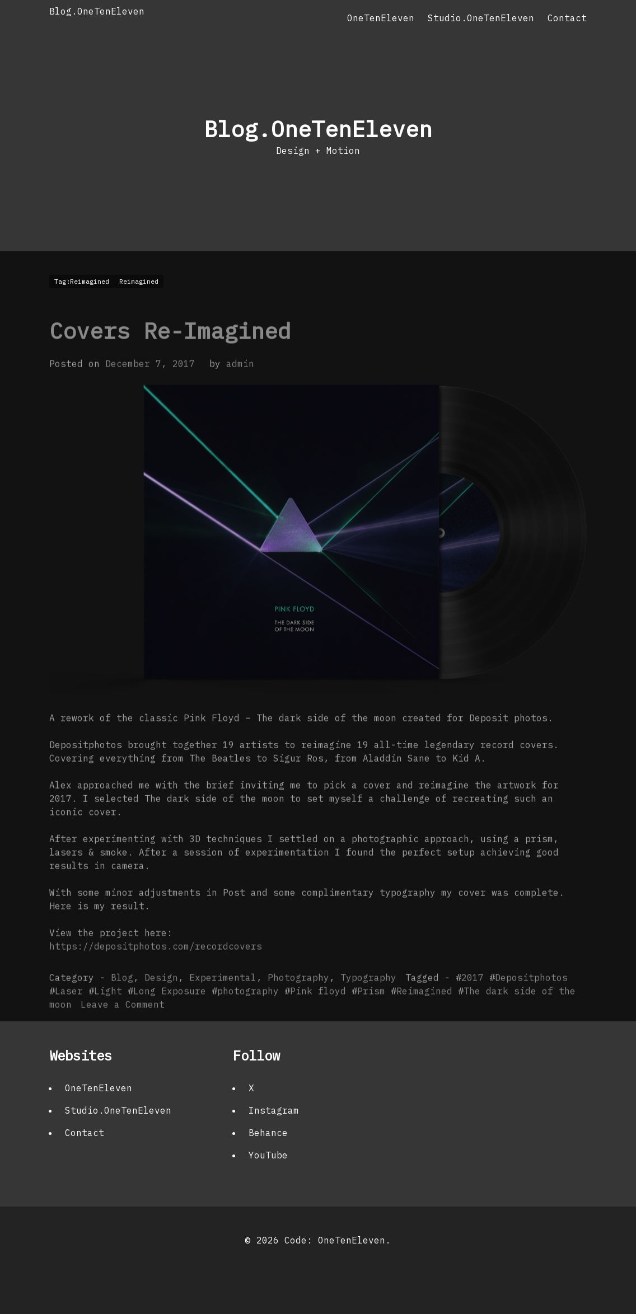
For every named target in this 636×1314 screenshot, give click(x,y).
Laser (69, 1010)
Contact (567, 18)
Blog (122, 996)
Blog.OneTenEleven (96, 11)
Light (108, 1010)
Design (161, 996)
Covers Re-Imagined (170, 349)
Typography (368, 996)
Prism (371, 1010)
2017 (472, 996)
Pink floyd (318, 1010)
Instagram (274, 1110)
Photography (298, 996)
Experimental (222, 996)
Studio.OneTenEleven (481, 18)
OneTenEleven (380, 18)
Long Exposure (169, 1010)
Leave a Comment (123, 1023)
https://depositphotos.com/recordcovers (155, 965)
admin (240, 382)
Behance (268, 1132)
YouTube (268, 1155)
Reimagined (424, 1010)
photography (248, 1010)
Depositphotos (531, 996)
